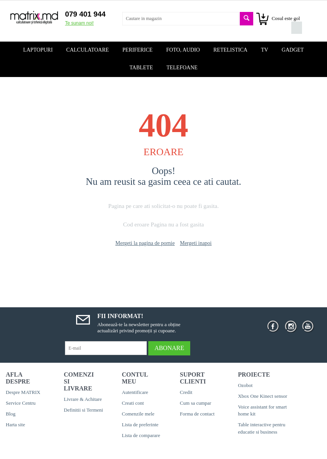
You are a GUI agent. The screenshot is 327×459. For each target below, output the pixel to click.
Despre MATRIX (23, 392)
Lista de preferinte (140, 424)
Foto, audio (183, 50)
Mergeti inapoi (196, 243)
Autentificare (135, 392)
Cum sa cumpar (195, 403)
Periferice (138, 50)
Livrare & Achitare (83, 399)
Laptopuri (38, 50)
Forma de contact (197, 414)
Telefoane (182, 67)
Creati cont (133, 403)
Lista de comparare (141, 435)
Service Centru (21, 403)
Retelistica (230, 50)
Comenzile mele (138, 414)
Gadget (293, 50)
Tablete (141, 67)
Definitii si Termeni (83, 410)
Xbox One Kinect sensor (262, 396)
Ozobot (245, 385)
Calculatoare (87, 50)
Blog (10, 414)
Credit (186, 392)
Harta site (15, 424)
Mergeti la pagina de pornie (144, 243)
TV (264, 50)
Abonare (169, 348)
